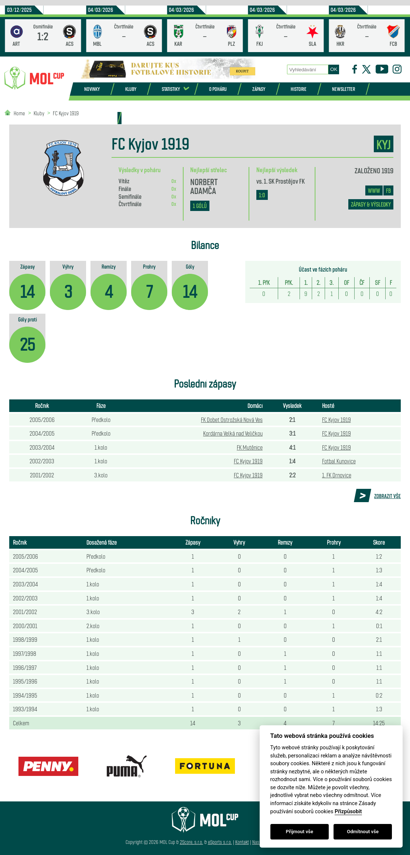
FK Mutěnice (250, 447)
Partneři (98, 118)
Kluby (130, 89)
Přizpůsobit (348, 811)
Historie (299, 89)
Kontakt (242, 842)
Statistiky (171, 89)
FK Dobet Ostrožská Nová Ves (232, 419)
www (374, 190)
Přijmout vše (299, 831)
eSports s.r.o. (220, 842)
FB (388, 190)
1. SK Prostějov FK (284, 181)
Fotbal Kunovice (339, 460)
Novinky (92, 89)
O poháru (218, 89)
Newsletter (343, 89)
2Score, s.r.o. (191, 842)
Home (19, 112)
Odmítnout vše (363, 831)
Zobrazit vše (387, 496)
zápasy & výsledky (371, 204)
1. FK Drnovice (336, 474)
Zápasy (258, 89)
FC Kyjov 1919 (66, 112)
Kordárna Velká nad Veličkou (233, 433)
